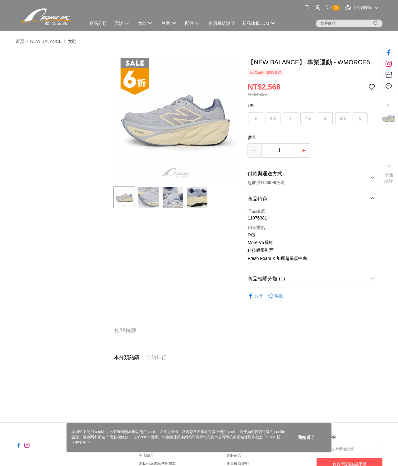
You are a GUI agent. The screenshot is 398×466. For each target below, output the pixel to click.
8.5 (343, 118)
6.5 (273, 118)
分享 (255, 296)
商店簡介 (146, 455)
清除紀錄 (388, 178)
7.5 (308, 118)
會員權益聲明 (237, 463)
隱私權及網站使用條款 (157, 463)
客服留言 (233, 455)
